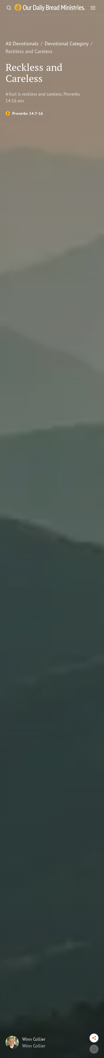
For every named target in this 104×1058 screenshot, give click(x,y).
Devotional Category (66, 43)
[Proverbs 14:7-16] (24, 113)
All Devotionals (22, 43)
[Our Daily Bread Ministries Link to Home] (49, 7)
